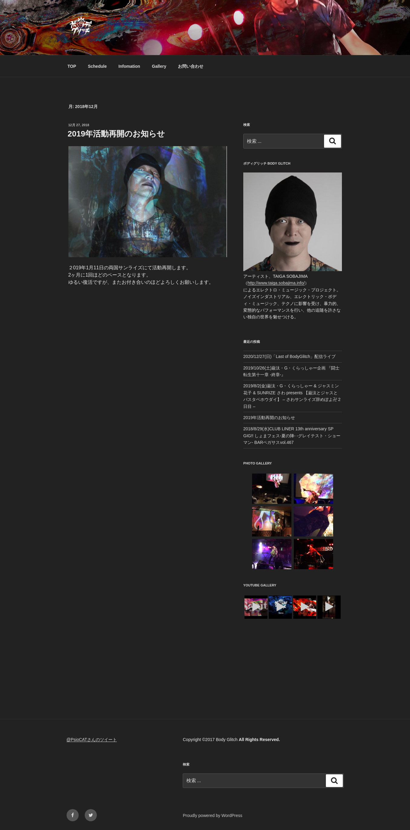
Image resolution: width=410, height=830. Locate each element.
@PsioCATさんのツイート (92, 739)
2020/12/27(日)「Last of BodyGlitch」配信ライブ (289, 356)
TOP (71, 66)
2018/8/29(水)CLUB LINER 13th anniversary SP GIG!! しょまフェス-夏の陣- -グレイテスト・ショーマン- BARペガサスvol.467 (291, 435)
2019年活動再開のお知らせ (116, 133)
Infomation (129, 66)
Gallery (159, 66)
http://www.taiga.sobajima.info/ (276, 282)
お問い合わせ (190, 66)
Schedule (97, 66)
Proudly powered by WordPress (212, 815)
